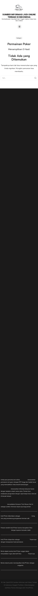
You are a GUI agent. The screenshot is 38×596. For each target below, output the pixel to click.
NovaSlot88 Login (6, 207)
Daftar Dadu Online (6, 389)
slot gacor (4, 255)
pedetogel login (5, 181)
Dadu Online (4, 376)
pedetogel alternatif (7, 458)
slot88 (2, 160)
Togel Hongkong (6, 402)
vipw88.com (4, 298)
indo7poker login (6, 315)
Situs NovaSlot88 (6, 203)
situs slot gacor (5, 112)
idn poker (3, 397)
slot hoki (3, 272)
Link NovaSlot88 (5, 199)
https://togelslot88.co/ (7, 419)
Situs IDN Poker (24, 539)
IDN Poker (4, 294)
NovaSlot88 (4, 194)
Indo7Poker (4, 346)
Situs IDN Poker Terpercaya (9, 354)
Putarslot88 (4, 121)
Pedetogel (4, 99)
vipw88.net (4, 259)
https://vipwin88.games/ (8, 242)
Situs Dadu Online (25, 516)
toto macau (4, 177)
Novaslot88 (23, 480)
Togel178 (3, 164)
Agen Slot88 (4, 320)
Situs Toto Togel (6, 289)
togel (2, 276)
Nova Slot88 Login (6, 190)
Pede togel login (5, 489)
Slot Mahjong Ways (6, 324)
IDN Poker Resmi (6, 372)
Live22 (3, 441)
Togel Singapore (6, 95)
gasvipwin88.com (6, 130)
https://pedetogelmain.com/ (9, 281)
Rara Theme (11, 588)
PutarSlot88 (4, 328)
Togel (2, 471)
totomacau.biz (5, 117)
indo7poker (4, 423)
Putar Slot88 (4, 337)
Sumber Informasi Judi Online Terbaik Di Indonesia (19, 15)
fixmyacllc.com (5, 264)
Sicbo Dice (4, 393)
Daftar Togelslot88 (6, 238)
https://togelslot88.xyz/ (7, 415)
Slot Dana (4, 220)
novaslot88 (4, 173)
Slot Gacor (4, 406)
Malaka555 (4, 233)
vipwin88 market (6, 268)
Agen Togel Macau (6, 229)
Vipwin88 (3, 151)
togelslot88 (4, 138)
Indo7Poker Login (6, 428)
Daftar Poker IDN (6, 367)
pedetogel (4, 385)
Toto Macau (4, 285)
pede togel (4, 449)
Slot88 (3, 156)
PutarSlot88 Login (6, 212)
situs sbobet (4, 143)
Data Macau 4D (5, 380)
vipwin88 (3, 134)
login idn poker (5, 350)
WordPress (29, 588)
